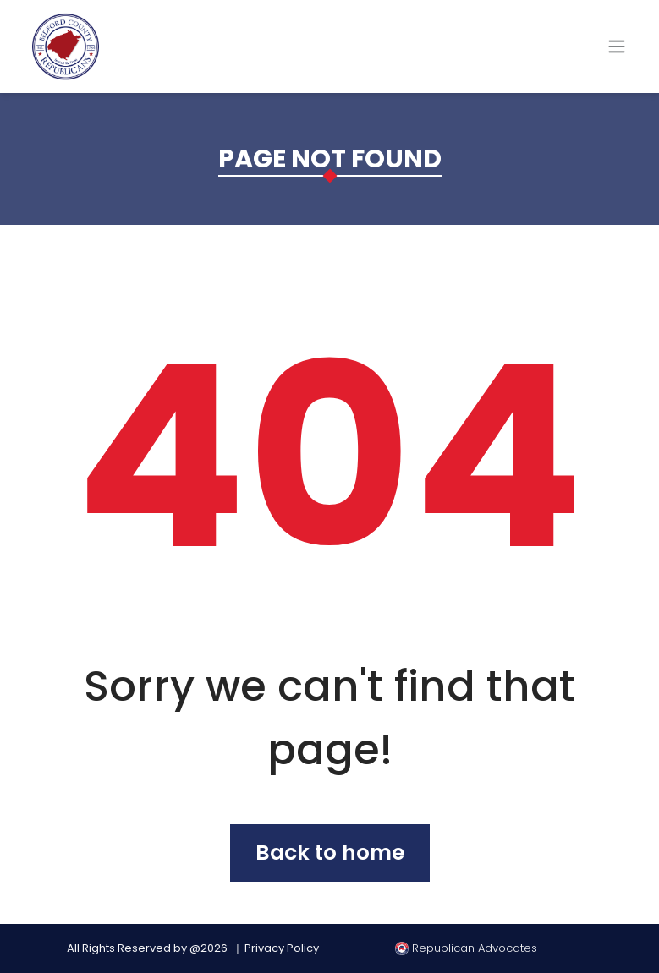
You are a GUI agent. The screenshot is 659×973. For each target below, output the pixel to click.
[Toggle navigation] (617, 46)
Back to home (329, 852)
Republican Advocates (466, 948)
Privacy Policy (281, 948)
